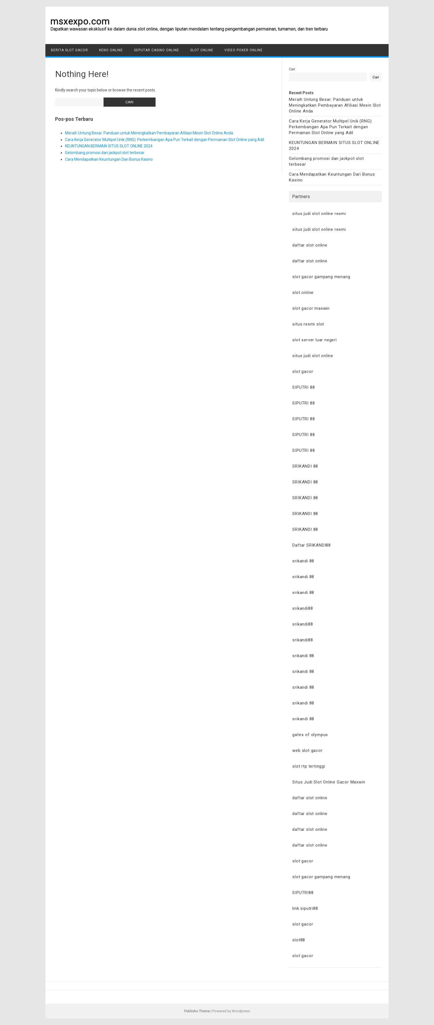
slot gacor (302, 371)
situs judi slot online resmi (319, 213)
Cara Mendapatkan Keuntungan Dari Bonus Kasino (109, 159)
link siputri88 (305, 908)
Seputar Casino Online (156, 50)
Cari (292, 69)
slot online (303, 292)
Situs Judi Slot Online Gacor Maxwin (328, 782)
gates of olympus (310, 734)
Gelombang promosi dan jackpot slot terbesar (104, 152)
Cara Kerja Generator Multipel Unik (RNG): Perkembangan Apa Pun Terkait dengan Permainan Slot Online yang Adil (164, 139)
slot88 (298, 939)
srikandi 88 (303, 560)
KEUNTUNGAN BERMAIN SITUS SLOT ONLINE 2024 (109, 146)
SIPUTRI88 (302, 892)
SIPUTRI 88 (303, 387)
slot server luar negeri (314, 339)
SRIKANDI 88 (305, 466)
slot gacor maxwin (311, 308)
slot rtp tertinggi (308, 766)
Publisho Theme (197, 1011)
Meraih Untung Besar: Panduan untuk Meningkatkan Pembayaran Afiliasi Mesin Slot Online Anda (149, 133)
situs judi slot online (312, 355)
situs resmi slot (308, 324)
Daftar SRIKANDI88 (311, 545)
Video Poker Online (243, 50)
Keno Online (111, 50)
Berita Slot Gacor (69, 50)
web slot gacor (307, 750)
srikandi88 (302, 608)
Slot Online (201, 50)
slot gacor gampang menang (321, 276)
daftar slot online (309, 245)
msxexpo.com (80, 21)
